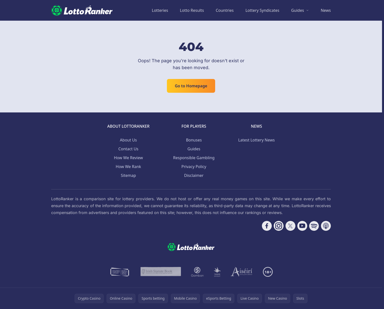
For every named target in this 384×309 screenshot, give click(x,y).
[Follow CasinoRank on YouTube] (302, 226)
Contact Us (128, 149)
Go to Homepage (191, 86)
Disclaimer (194, 175)
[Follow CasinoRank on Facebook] (267, 226)
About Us (128, 140)
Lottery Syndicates (262, 10)
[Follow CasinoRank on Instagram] (279, 226)
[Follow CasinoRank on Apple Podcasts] (326, 226)
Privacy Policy (193, 166)
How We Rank (128, 166)
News (326, 10)
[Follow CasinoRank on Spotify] (314, 226)
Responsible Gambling (193, 157)
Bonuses (194, 140)
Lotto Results (192, 10)
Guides (297, 10)
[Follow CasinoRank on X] (290, 226)
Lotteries (160, 10)
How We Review (128, 157)
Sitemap (128, 175)
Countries (225, 10)
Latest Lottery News (256, 140)
